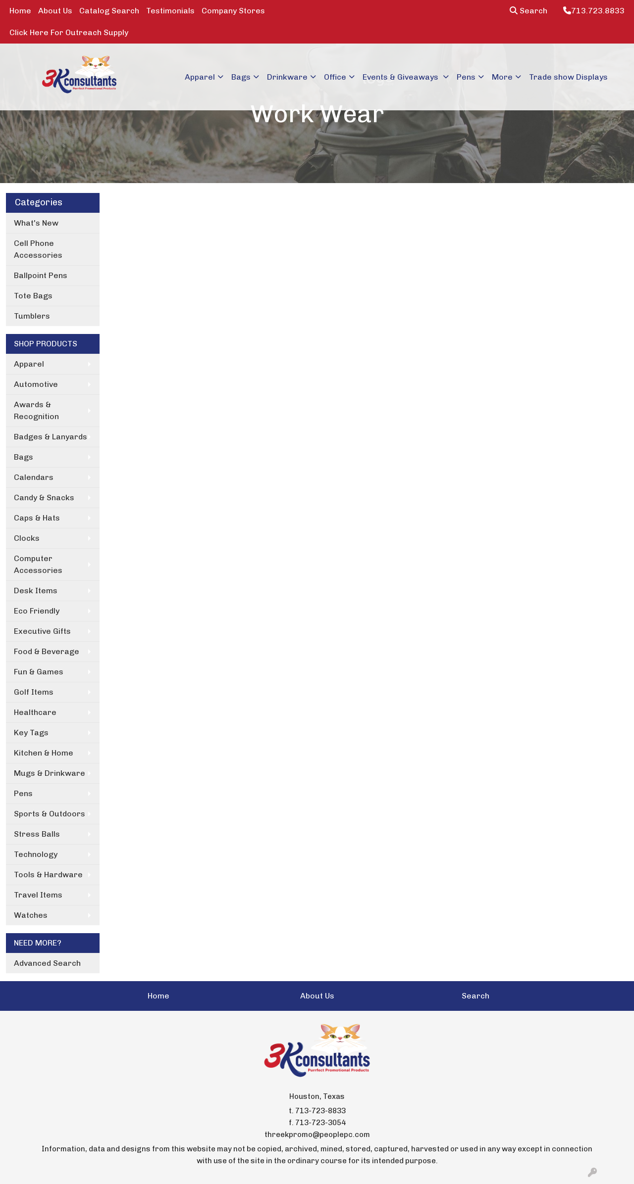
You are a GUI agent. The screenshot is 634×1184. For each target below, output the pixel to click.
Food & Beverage (46, 651)
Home (20, 10)
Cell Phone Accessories (38, 249)
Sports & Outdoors (49, 813)
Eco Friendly (36, 611)
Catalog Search (109, 10)
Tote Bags (33, 295)
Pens (466, 77)
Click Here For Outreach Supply (68, 32)
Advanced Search (47, 963)
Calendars (33, 477)
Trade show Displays (568, 77)
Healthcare (35, 712)
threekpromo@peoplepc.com (317, 1134)
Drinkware (287, 77)
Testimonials (170, 10)
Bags (241, 77)
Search (528, 10)
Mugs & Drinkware (49, 773)
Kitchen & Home (43, 753)
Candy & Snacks (44, 497)
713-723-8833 (320, 1110)
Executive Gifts (42, 631)
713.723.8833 (594, 10)
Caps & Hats (37, 517)
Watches (31, 915)
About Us (55, 10)
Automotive (36, 384)
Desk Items (35, 590)
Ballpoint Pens (40, 275)
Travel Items (38, 895)
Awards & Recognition (36, 410)
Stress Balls (37, 834)
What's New (36, 223)
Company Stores (233, 10)
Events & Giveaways (401, 77)
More (502, 77)
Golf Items (33, 692)
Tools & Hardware (48, 874)
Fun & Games (38, 671)
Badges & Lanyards (50, 436)
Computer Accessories (38, 564)
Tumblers (32, 316)
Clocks (27, 538)
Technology (35, 854)
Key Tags (31, 732)
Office (335, 77)
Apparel (200, 77)
